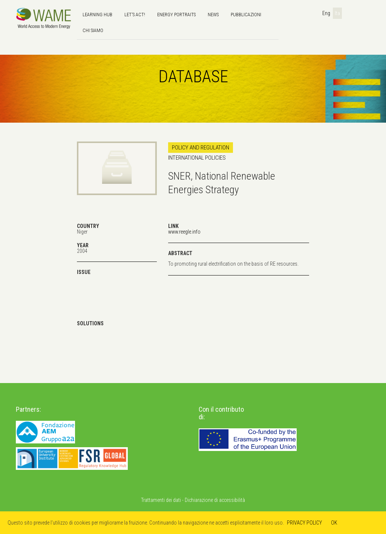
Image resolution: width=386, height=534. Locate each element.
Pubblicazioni (246, 14)
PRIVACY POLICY (304, 523)
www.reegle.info (184, 232)
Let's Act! (134, 14)
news (213, 14)
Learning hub (97, 14)
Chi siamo (93, 30)
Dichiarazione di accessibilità (215, 500)
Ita (337, 13)
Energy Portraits (176, 14)
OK (334, 523)
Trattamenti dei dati (161, 500)
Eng (326, 13)
